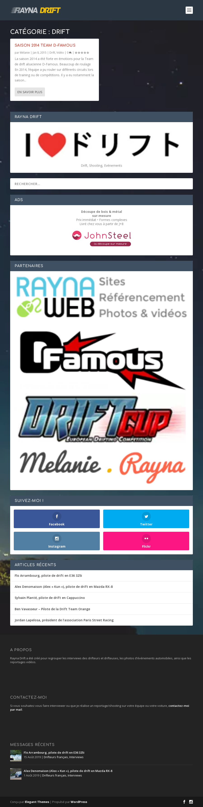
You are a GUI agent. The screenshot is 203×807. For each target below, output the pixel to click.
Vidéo (60, 52)
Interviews (76, 757)
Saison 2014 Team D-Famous (45, 45)
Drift (52, 52)
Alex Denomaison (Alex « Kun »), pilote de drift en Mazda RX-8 (64, 586)
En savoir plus (29, 92)
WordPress (79, 802)
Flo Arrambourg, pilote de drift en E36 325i (48, 575)
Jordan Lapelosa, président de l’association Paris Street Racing (64, 620)
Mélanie (25, 52)
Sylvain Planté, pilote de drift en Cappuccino (50, 598)
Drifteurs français (56, 757)
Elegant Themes (37, 802)
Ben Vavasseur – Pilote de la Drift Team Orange (52, 609)
